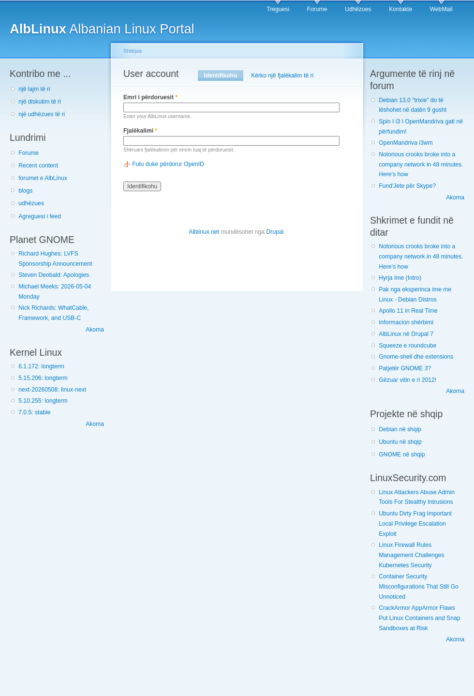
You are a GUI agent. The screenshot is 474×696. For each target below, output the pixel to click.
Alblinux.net (204, 231)
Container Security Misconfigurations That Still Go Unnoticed (419, 586)
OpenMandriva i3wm (405, 142)
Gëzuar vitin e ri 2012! (407, 380)
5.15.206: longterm (42, 378)
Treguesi (278, 9)
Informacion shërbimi (406, 322)
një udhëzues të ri (41, 114)
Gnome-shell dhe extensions (416, 356)
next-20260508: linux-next (52, 389)
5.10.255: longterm (42, 400)
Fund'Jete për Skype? (407, 185)
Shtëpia (132, 51)
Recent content (38, 165)
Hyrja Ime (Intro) (400, 277)
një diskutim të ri (39, 101)
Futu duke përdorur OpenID (168, 164)
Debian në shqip (400, 429)
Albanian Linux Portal (102, 28)
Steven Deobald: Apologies (53, 275)
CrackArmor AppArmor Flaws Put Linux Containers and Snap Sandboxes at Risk (419, 618)
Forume (317, 9)
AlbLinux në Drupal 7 (406, 334)
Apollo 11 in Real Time (408, 310)
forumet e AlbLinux (42, 178)
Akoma (95, 329)
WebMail (441, 9)
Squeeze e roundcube (407, 345)
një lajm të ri (34, 89)
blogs (25, 190)
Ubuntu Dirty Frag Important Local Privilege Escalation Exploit (415, 523)
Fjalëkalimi (140, 130)
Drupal (274, 231)
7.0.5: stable (34, 412)
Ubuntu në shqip (400, 442)
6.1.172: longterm (41, 366)
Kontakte (400, 9)
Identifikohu (223, 75)
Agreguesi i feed (39, 216)
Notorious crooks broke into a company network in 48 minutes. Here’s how (421, 164)
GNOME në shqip (402, 454)
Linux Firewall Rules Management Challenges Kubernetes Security (411, 555)
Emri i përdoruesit (150, 97)
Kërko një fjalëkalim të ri (282, 75)
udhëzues (31, 203)
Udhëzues (358, 9)
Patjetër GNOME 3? (405, 368)
